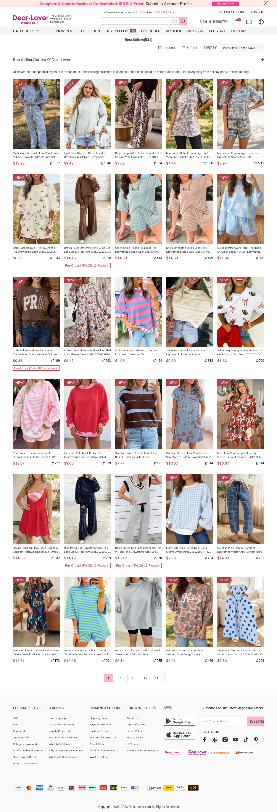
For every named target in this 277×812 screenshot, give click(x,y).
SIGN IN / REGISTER (214, 22)
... (139, 678)
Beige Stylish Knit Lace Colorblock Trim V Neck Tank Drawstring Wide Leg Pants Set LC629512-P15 (138, 550)
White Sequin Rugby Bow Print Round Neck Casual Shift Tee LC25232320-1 (240, 352)
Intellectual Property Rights (142, 750)
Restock (173, 31)
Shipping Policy (99, 718)
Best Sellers (120, 31)
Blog (15, 724)
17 (145, 678)
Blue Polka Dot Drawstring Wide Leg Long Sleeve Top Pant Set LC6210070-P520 (87, 550)
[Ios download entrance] (179, 734)
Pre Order (150, 31)
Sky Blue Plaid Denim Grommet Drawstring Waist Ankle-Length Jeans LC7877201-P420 (240, 550)
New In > (64, 31)
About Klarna (97, 744)
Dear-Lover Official (24, 757)
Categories (26, 31)
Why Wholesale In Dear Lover (66, 750)
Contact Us (19, 731)
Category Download (25, 744)
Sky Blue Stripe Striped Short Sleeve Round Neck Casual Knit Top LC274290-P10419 (136, 455)
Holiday (238, 31)
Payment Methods (100, 724)
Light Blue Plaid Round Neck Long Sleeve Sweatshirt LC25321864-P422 (188, 549)
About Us (132, 718)
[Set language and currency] (261, 22)
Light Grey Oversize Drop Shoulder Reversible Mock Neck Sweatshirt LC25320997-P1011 (84, 155)
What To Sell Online (60, 744)
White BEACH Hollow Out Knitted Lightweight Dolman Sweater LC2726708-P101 (186, 352)
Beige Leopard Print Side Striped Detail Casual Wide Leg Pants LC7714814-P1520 (138, 155)
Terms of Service (136, 724)
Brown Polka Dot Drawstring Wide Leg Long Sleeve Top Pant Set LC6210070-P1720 (87, 250)
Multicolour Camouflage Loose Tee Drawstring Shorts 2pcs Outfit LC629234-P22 (238, 155)
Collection (89, 31)
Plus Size (217, 31)
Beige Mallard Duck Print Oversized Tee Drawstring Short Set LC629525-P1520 (35, 250)
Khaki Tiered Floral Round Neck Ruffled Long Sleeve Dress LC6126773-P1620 (87, 352)
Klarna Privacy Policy (102, 750)
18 (157, 678)
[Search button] (183, 21)
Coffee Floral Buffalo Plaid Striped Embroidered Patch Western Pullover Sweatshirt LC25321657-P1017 (35, 352)
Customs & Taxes (100, 731)
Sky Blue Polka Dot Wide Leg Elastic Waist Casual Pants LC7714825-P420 (240, 652)
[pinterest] (256, 739)
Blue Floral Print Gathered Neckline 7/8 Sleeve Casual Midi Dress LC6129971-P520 (36, 652)
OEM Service (133, 744)
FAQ (15, 718)
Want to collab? (99, 757)
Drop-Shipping (57, 718)
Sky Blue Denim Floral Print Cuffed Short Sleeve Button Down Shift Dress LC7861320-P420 (188, 455)
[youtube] (235, 739)
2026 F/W (195, 31)
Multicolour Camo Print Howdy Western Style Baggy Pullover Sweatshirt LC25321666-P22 (184, 652)
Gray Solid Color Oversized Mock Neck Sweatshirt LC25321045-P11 (137, 652)
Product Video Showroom (28, 750)
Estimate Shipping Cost (103, 737)
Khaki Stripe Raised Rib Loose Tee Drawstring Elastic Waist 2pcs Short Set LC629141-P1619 (187, 250)
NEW (122, 82)
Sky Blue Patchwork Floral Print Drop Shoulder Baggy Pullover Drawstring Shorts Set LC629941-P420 (239, 250)
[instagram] (225, 739)
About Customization (61, 724)
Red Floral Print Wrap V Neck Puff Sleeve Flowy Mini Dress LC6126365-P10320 (239, 455)
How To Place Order (60, 731)
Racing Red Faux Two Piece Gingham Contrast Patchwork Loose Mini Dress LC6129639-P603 (35, 550)
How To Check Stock (25, 763)
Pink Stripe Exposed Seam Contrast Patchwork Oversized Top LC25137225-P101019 (136, 352)
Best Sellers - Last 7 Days (238, 48)
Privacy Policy (134, 737)
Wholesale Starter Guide (63, 757)
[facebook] (204, 739)
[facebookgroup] (214, 740)
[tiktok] (245, 740)
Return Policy (134, 731)
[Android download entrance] (179, 721)
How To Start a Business (62, 737)
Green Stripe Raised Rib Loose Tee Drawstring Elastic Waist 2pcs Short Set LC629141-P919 (136, 250)
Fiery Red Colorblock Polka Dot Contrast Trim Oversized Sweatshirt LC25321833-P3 (85, 455)
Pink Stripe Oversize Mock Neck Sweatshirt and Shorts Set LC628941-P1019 (35, 455)
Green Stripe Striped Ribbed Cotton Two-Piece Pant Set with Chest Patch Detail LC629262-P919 (86, 652)
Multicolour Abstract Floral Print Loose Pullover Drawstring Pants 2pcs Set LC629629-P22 (36, 155)
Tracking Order (21, 737)
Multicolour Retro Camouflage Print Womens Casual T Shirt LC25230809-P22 (188, 155)
